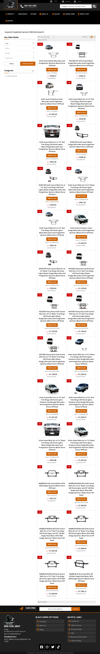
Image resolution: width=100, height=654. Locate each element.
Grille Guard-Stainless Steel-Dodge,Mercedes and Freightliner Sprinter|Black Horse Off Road (81, 230)
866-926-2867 (12, 626)
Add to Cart (52, 198)
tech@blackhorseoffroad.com (14, 631)
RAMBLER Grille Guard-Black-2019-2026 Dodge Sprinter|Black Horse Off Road (52, 485)
